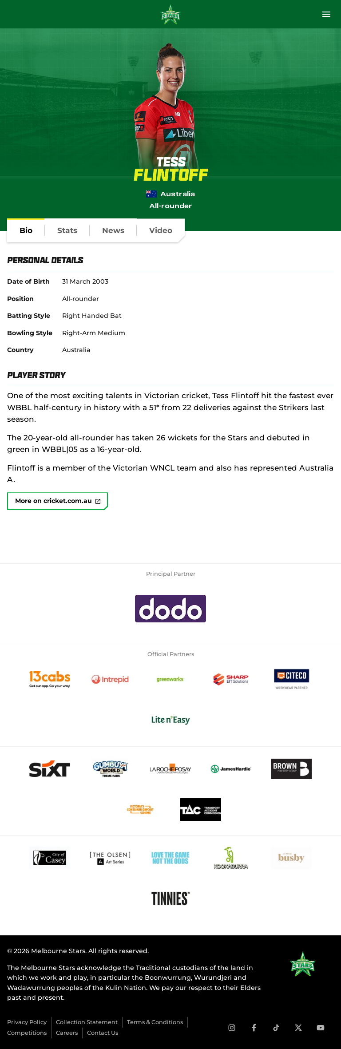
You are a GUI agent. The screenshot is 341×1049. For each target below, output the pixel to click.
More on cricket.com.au (58, 501)
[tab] (26, 230)
